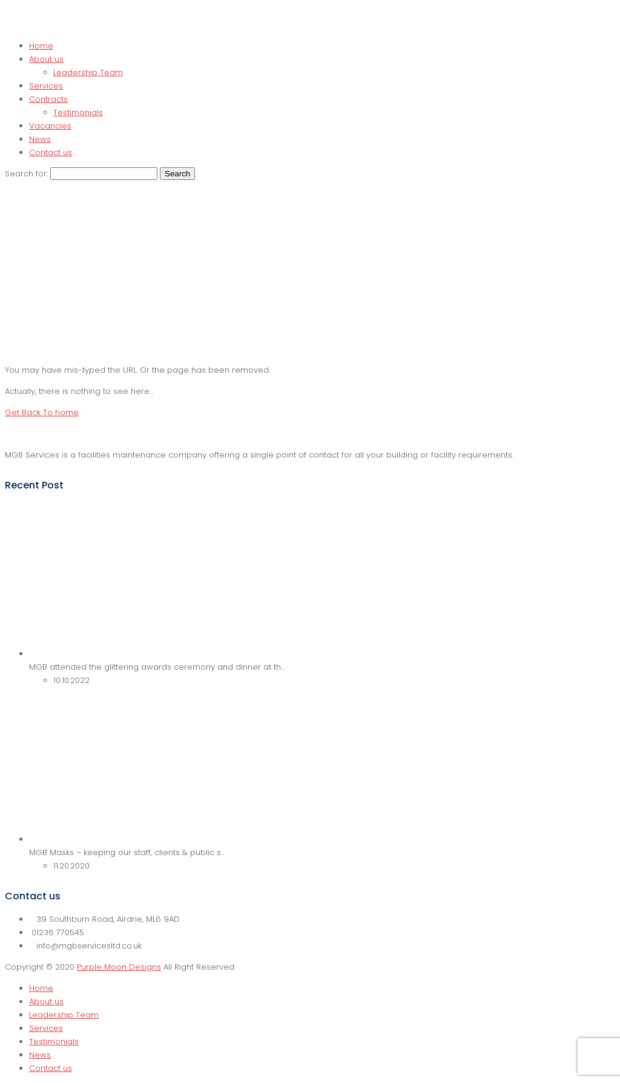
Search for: (26, 173)
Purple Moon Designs (119, 967)
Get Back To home (42, 412)
